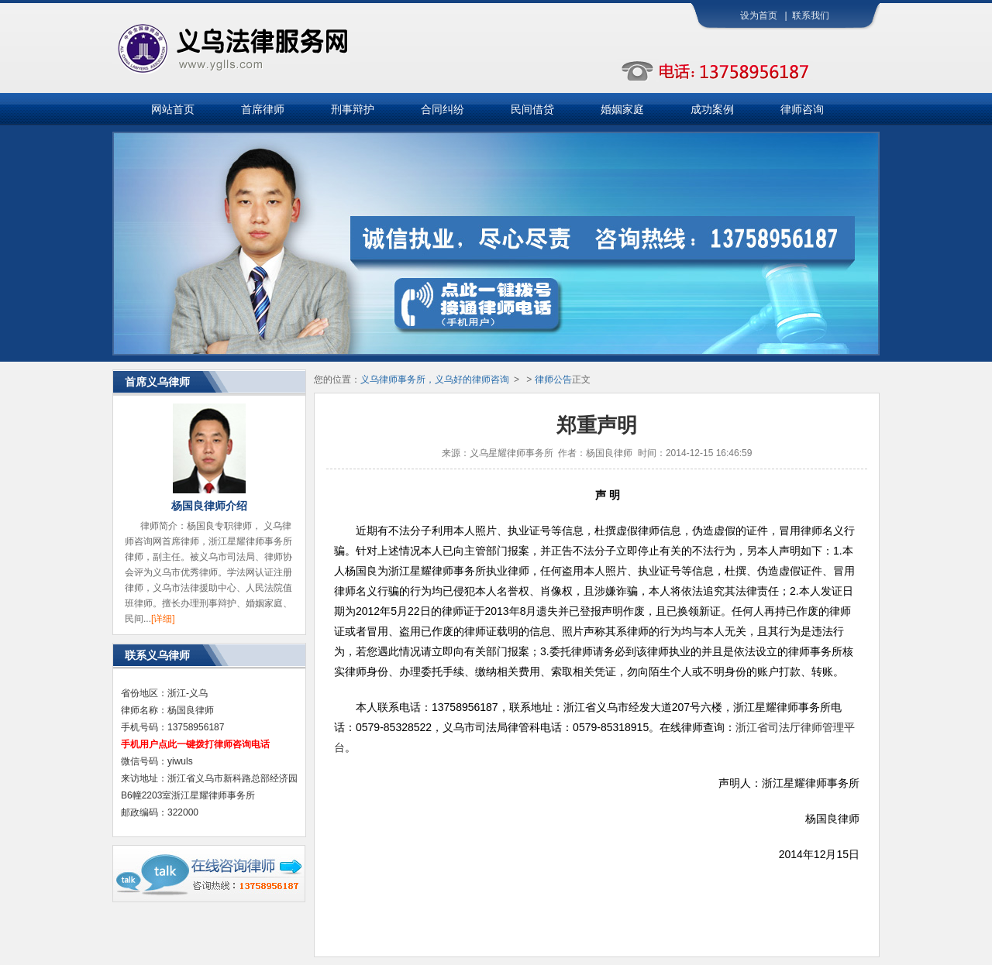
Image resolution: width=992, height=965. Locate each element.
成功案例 (712, 109)
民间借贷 (532, 109)
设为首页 (758, 15)
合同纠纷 (442, 109)
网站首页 (173, 109)
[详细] (163, 618)
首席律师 (262, 109)
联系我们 (810, 15)
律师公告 (553, 379)
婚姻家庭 (622, 109)
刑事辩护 (352, 109)
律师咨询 (802, 109)
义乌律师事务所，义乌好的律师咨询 (434, 379)
